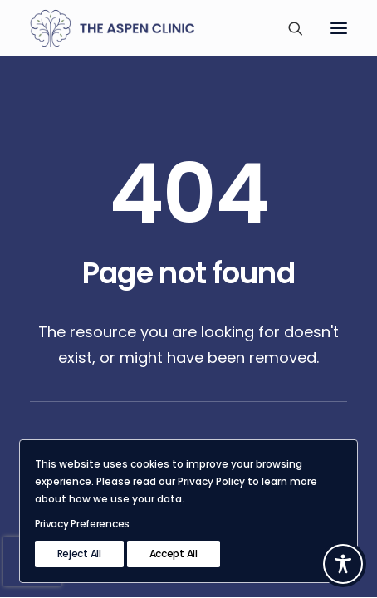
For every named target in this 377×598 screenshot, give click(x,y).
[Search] (288, 28)
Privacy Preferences (82, 524)
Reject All (79, 554)
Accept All (173, 554)
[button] (339, 28)
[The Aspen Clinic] (135, 28)
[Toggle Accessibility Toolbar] (343, 564)
